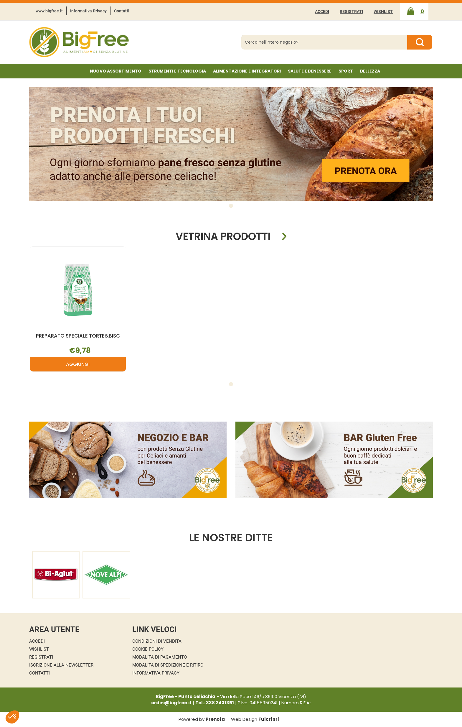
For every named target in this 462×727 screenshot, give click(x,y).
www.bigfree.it (49, 11)
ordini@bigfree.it (171, 703)
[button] (231, 205)
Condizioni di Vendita (157, 641)
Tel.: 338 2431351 (214, 703)
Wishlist (383, 11)
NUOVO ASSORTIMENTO (115, 71)
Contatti (121, 11)
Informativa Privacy (88, 11)
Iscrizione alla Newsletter (61, 665)
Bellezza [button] (370, 71)
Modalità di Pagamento (159, 657)
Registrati (351, 11)
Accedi (322, 11)
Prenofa (215, 719)
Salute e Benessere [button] (309, 71)
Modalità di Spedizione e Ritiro (167, 665)
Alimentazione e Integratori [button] (247, 71)
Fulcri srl (268, 719)
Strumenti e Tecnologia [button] (177, 71)
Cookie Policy (148, 649)
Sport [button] (346, 71)
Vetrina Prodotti (223, 236)
